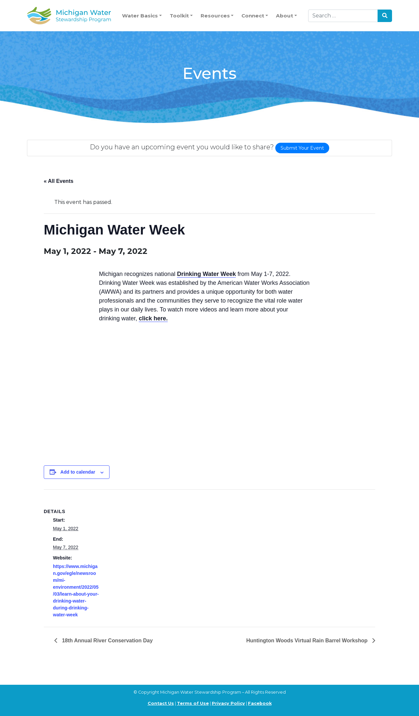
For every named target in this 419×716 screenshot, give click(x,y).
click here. (153, 318)
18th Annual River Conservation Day (107, 640)
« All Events (58, 181)
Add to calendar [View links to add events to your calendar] (78, 472)
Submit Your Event (302, 148)
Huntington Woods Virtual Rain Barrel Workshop (307, 640)
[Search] (343, 16)
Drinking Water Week (206, 274)
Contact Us (161, 703)
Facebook (260, 703)
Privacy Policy (228, 703)
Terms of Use (193, 703)
